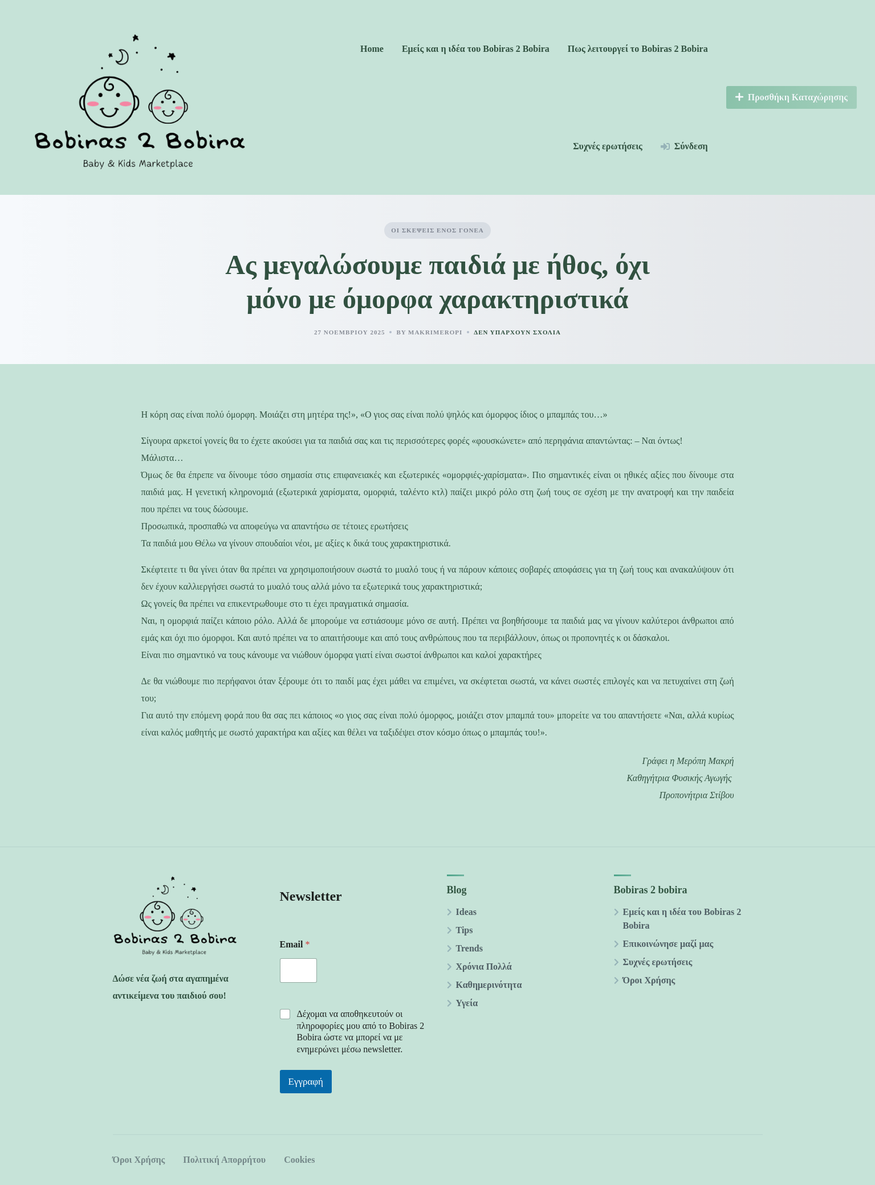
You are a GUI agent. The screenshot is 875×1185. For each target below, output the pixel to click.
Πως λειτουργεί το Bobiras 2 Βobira (638, 49)
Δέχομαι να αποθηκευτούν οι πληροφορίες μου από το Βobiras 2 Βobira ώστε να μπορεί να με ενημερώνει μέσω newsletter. (361, 1031)
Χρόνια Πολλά (484, 966)
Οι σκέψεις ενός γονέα (437, 230)
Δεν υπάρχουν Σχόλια (517, 332)
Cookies (299, 1159)
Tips (464, 930)
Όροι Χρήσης (649, 980)
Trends (469, 948)
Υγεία (467, 1003)
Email (295, 944)
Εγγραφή (306, 1081)
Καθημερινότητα (489, 985)
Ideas (466, 912)
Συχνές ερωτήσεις (607, 146)
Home (372, 49)
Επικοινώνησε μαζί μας (668, 944)
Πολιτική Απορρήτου (224, 1159)
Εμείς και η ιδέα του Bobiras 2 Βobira (476, 49)
